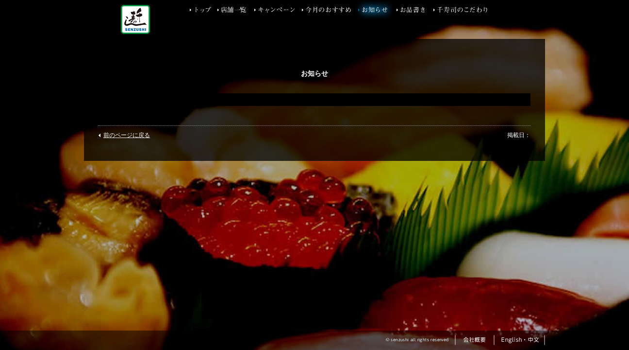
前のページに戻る (126, 135)
